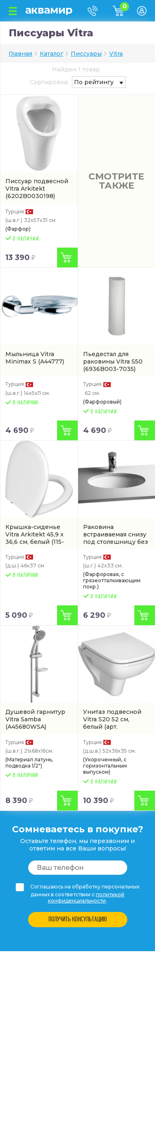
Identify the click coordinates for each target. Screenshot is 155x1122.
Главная (20, 53)
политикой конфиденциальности (86, 897)
